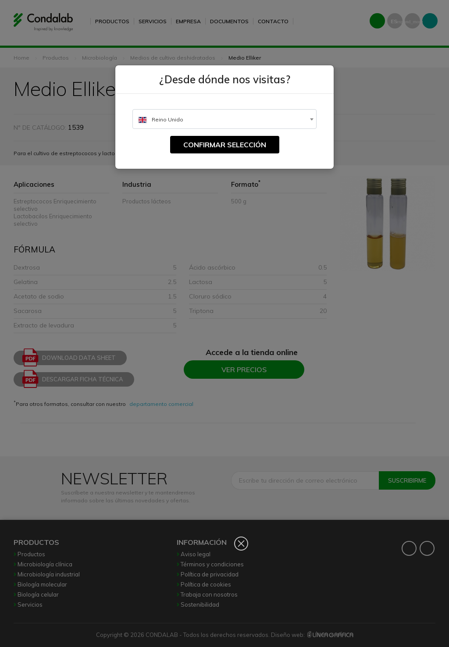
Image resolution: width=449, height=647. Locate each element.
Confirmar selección (224, 144)
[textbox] (224, 119)
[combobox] (224, 119)
